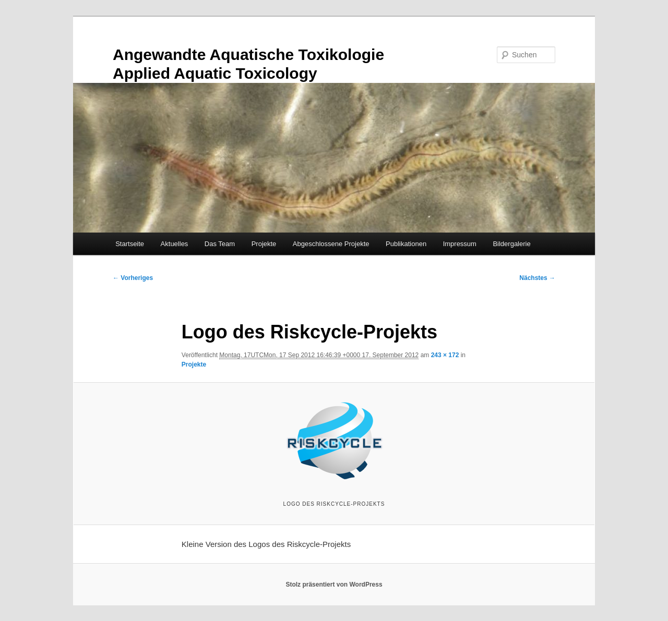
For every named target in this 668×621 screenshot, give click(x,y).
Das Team (220, 244)
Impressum (459, 244)
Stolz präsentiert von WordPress (333, 584)
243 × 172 (445, 355)
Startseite (129, 244)
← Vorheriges (133, 278)
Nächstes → (537, 278)
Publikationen (406, 244)
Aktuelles (174, 244)
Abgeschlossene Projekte (331, 244)
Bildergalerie (511, 244)
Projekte (264, 244)
